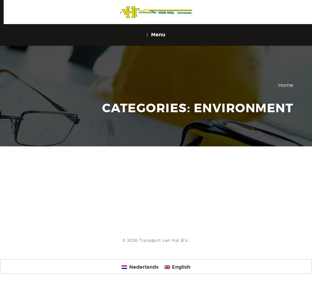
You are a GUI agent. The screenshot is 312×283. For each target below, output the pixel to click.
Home (285, 85)
